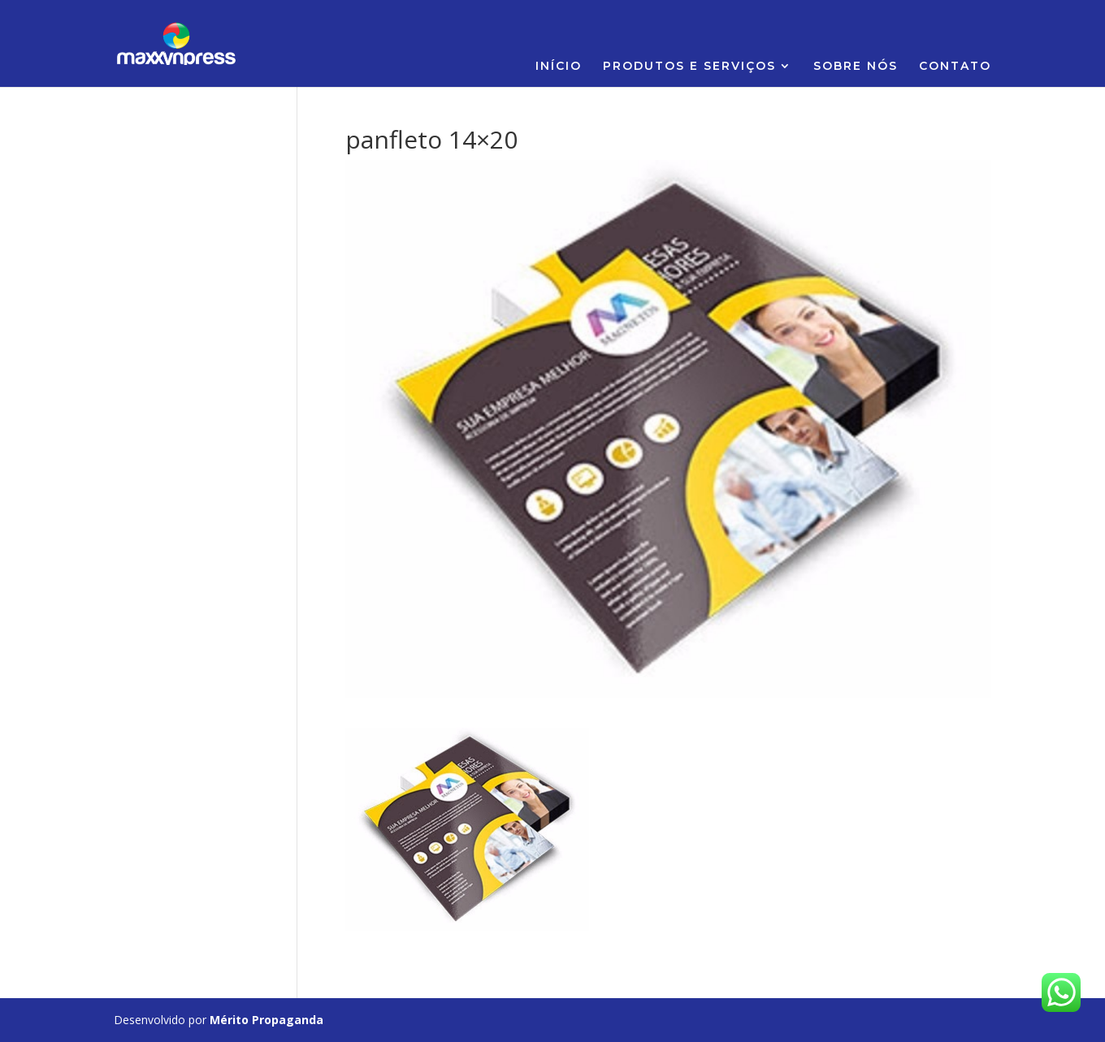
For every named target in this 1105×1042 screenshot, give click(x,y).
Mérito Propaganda (266, 1019)
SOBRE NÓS (855, 66)
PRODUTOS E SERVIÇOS (689, 66)
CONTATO (955, 66)
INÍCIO (558, 66)
